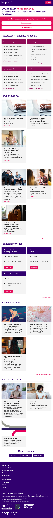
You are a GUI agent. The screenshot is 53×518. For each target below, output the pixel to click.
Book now (8, 267)
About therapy (6, 475)
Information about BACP (35, 88)
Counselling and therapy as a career (38, 63)
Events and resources (8, 470)
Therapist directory (26, 23)
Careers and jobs (7, 468)
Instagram (26, 455)
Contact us (4, 490)
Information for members (10, 61)
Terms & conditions (7, 479)
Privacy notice (5, 482)
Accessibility (5, 484)
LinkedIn (38, 455)
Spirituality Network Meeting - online (37, 251)
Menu (48, 2)
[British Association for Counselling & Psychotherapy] (8, 2)
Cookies (4, 487)
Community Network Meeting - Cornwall (11, 251)
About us (4, 473)
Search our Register (26, 27)
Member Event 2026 (11, 274)
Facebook (14, 455)
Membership (5, 465)
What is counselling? (8, 88)
